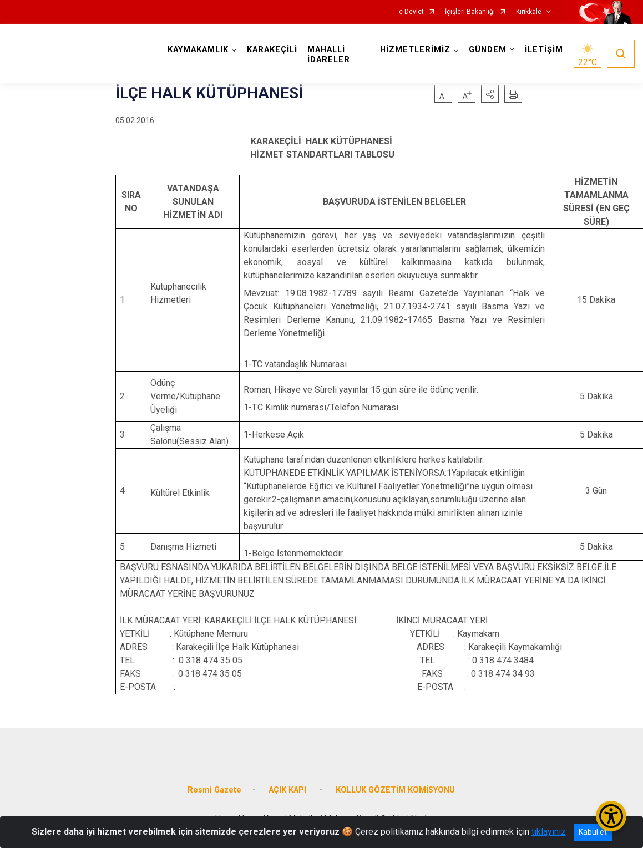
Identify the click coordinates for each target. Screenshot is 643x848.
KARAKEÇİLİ (272, 49)
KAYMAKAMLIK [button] (198, 49)
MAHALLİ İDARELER (328, 54)
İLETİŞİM (544, 49)
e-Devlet (411, 12)
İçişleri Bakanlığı (470, 12)
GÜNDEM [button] (488, 49)
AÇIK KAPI (288, 790)
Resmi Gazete (214, 790)
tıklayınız (548, 831)
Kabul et (593, 831)
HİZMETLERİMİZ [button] (415, 49)
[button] (490, 94)
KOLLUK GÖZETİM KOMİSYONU (395, 790)
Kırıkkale (528, 12)
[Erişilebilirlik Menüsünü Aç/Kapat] (611, 816)
